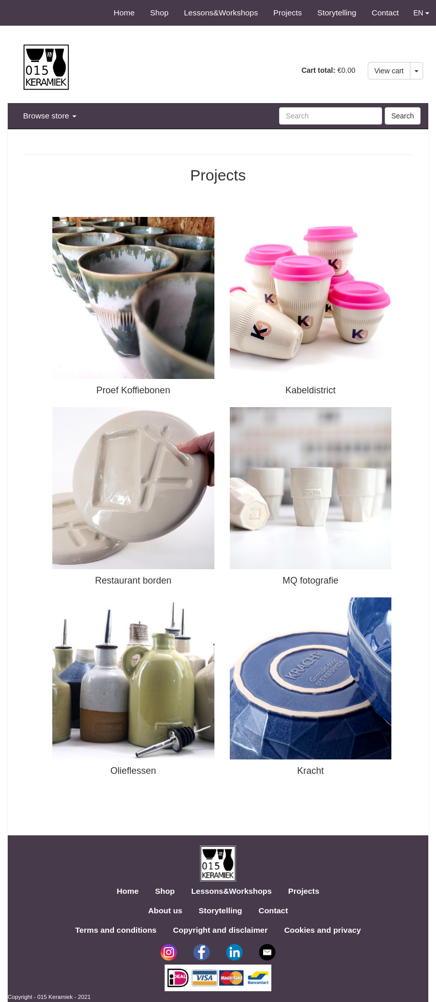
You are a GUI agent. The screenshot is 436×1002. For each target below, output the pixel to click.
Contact (385, 12)
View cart (389, 71)
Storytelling (336, 12)
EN (421, 13)
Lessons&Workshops (221, 12)
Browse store (49, 115)
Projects (287, 12)
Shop (159, 12)
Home (124, 12)
